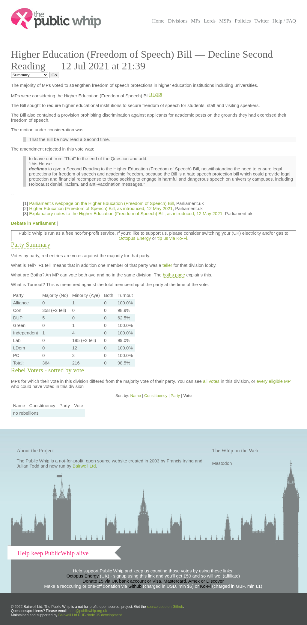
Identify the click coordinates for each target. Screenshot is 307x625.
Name (135, 395)
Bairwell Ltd (84, 465)
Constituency (155, 395)
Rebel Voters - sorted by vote (47, 370)
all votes (211, 381)
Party (175, 395)
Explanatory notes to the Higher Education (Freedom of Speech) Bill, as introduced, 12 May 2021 (125, 213)
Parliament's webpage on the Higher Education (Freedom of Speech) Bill (101, 203)
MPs (195, 21)
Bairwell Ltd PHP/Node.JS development (90, 615)
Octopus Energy (135, 238)
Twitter (261, 21)
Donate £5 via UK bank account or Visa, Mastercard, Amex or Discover (153, 581)
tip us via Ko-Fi (172, 238)
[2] (156, 94)
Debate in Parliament (33, 223)
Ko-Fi (205, 586)
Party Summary (30, 244)
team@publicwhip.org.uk (87, 611)
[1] (151, 94)
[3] (160, 94)
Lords (210, 21)
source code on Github (165, 607)
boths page (174, 274)
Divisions (177, 21)
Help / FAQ (284, 21)
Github (135, 586)
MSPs (225, 21)
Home (158, 21)
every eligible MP (274, 381)
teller (167, 265)
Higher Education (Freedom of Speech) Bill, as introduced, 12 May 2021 (101, 208)
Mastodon (222, 463)
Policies (243, 21)
